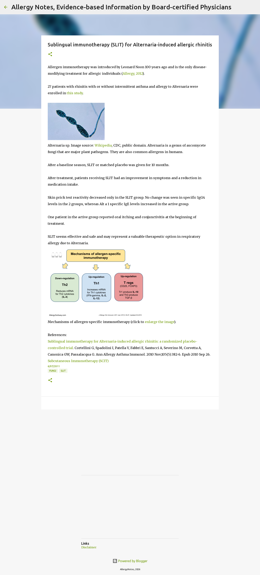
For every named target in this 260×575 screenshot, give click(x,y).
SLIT (63, 370)
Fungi (52, 370)
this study (75, 93)
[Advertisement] (111, 446)
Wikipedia (103, 145)
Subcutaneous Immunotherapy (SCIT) (78, 361)
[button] (50, 54)
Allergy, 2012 (133, 73)
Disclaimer (88, 547)
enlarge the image (159, 322)
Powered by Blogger (130, 561)
